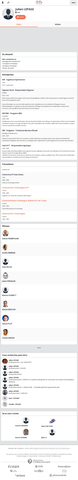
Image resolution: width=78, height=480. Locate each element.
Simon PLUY (7, 323)
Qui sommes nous (11, 454)
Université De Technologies (13, 213)
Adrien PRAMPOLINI (10, 238)
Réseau (58, 24)
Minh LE (44, 437)
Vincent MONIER (21, 437)
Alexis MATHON (47, 426)
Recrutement (33, 454)
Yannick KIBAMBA (21, 426)
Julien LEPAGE (14, 360)
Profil (18, 24)
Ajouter (21, 17)
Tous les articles (32, 456)
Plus (39, 348)
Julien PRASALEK (8, 281)
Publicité (26, 454)
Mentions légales (22, 456)
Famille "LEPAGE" (15, 404)
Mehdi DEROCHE (8, 309)
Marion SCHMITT (9, 295)
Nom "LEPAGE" (14, 398)
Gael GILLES (7, 267)
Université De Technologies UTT (15, 187)
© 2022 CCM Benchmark (54, 456)
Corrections (42, 456)
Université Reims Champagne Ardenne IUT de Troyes (24, 200)
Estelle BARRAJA (8, 253)
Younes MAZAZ (8, 338)
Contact (20, 454)
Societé (41, 454)
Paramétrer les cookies (65, 454)
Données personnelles (50, 454)
